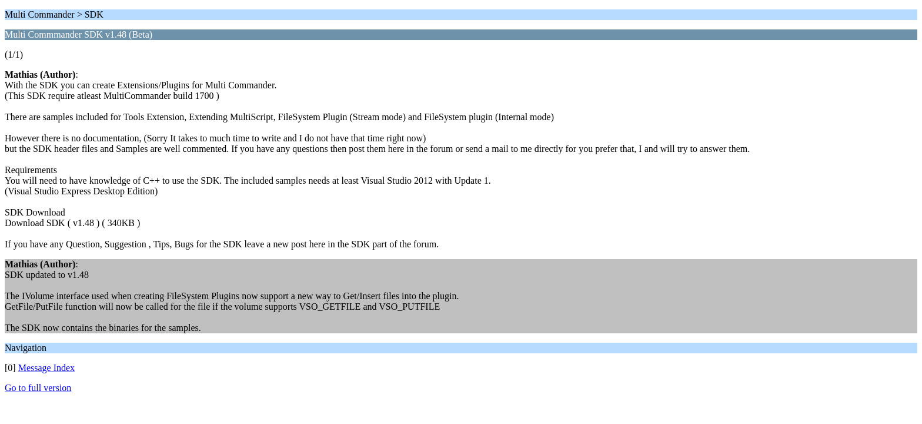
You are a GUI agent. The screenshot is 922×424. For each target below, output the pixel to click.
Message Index (46, 368)
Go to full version (38, 388)
